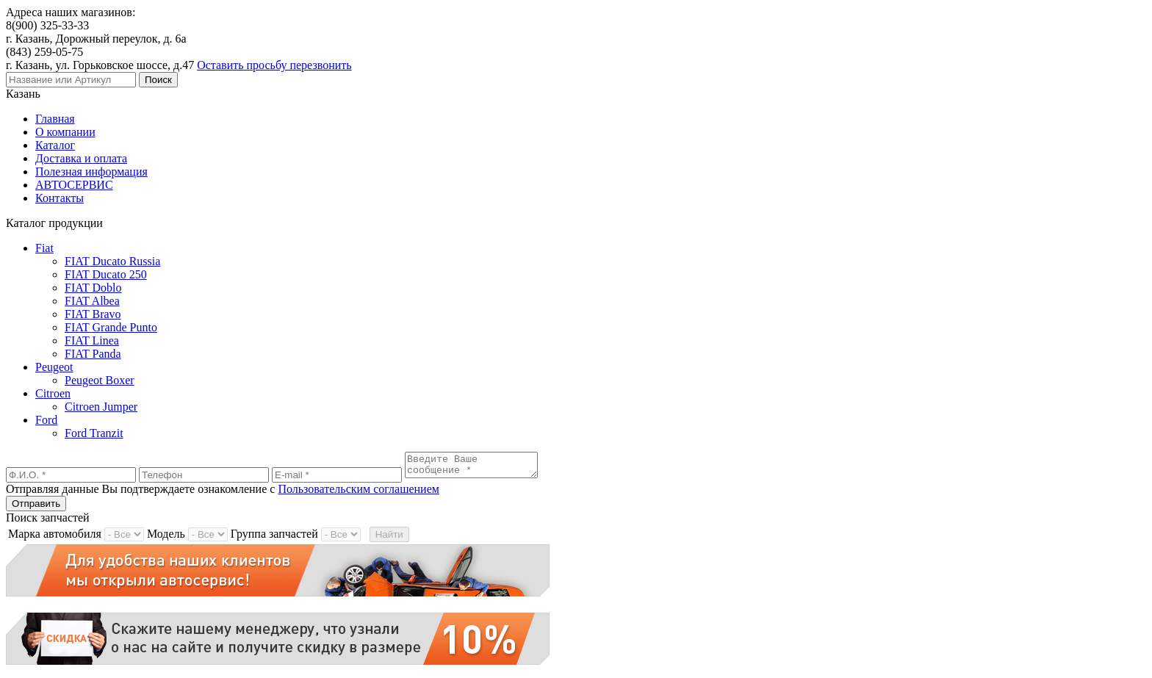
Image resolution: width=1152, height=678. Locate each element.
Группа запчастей (274, 538)
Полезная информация (91, 171)
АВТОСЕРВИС (74, 184)
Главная (55, 118)
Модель (166, 538)
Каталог (55, 145)
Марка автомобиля (54, 538)
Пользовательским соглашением (358, 493)
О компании (65, 132)
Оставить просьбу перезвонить (274, 65)
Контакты (59, 198)
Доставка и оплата (81, 158)
